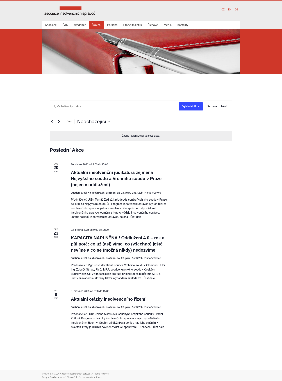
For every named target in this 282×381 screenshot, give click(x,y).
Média (168, 25)
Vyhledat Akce (190, 106)
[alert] (141, 136)
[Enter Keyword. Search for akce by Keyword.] (114, 106)
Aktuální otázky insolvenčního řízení (108, 299)
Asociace (51, 25)
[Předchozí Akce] (52, 121)
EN (229, 9)
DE (236, 9)
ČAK (65, 25)
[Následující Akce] (59, 121)
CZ (223, 9)
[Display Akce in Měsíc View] (224, 106)
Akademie (80, 25)
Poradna (112, 25)
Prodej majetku (132, 25)
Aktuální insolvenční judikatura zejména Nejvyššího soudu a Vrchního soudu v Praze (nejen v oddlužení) (116, 178)
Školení (96, 25)
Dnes (69, 121)
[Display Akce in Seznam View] (212, 106)
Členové (153, 25)
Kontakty (182, 25)
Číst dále (136, 217)
